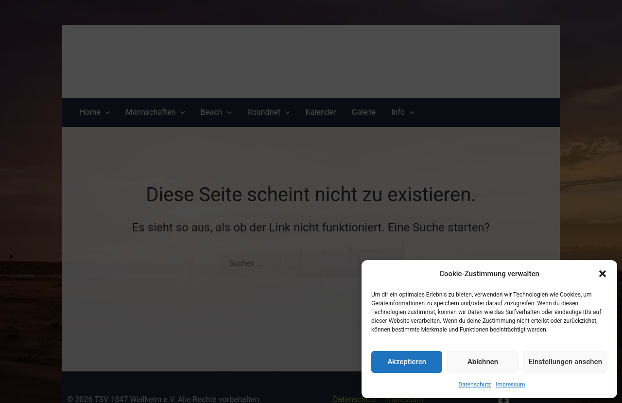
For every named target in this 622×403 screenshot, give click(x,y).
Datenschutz (474, 384)
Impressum (510, 384)
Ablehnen (482, 361)
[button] (602, 274)
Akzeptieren (406, 361)
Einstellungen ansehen (565, 361)
